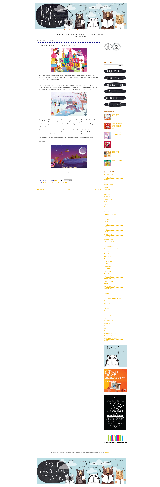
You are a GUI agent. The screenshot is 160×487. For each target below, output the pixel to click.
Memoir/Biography (109, 273)
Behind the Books (108, 192)
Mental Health (107, 276)
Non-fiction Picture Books (110, 291)
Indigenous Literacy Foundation (112, 249)
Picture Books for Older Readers (112, 298)
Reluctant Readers (108, 306)
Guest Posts (107, 236)
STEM (106, 313)
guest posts (72, 29)
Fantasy (106, 229)
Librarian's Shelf (108, 266)
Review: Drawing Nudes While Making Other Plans (117, 134)
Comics (106, 207)
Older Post (97, 190)
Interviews (107, 251)
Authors (106, 187)
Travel (105, 328)
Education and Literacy (110, 221)
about (39, 29)
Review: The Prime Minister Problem (116, 115)
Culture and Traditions (110, 214)
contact (103, 29)
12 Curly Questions (109, 174)
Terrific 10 (107, 323)
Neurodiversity (108, 288)
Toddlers (106, 325)
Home (69, 190)
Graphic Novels (108, 234)
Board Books (107, 194)
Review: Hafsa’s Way (117, 160)
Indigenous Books (108, 246)
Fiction (106, 231)
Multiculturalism (108, 281)
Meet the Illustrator (109, 271)
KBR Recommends (109, 261)
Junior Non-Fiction (109, 256)
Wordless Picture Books (110, 333)
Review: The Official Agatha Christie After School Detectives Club (117, 126)
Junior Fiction (107, 254)
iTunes (81, 172)
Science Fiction (108, 316)
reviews (46, 29)
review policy (94, 29)
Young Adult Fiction (109, 335)
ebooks (44, 183)
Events (106, 224)
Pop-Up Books (108, 303)
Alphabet (106, 179)
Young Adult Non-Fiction (110, 338)
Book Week (107, 197)
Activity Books (108, 177)
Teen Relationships (109, 320)
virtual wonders (62, 29)
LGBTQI (106, 264)
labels (78, 29)
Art (105, 182)
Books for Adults (108, 202)
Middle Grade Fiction (109, 278)
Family (106, 226)
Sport (105, 318)
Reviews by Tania (56, 183)
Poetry (106, 301)
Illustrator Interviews (109, 241)
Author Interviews (108, 184)
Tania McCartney (66, 183)
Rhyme (106, 311)
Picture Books (107, 296)
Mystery (106, 283)
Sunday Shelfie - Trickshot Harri (116, 152)
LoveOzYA (107, 268)
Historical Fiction (108, 239)
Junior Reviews (108, 259)
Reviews (49, 183)
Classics (106, 204)
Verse (105, 330)
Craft (105, 209)
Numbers (106, 293)
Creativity (106, 212)
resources (52, 29)
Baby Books (107, 189)
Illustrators (107, 244)
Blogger (107, 452)
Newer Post (41, 190)
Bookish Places (108, 199)
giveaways (86, 29)
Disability (106, 217)
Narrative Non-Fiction (109, 286)
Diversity (106, 219)
